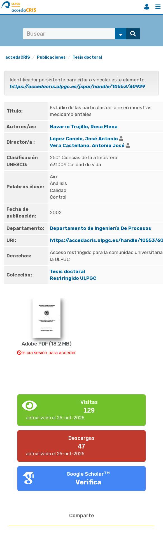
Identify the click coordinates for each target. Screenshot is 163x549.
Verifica (88, 482)
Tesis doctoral (87, 57)
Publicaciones (51, 57)
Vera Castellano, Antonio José (87, 145)
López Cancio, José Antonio (84, 138)
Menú (158, 6)
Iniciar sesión (146, 6)
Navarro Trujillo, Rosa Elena (84, 126)
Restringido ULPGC (73, 278)
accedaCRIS (17, 57)
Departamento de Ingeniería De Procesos (100, 228)
